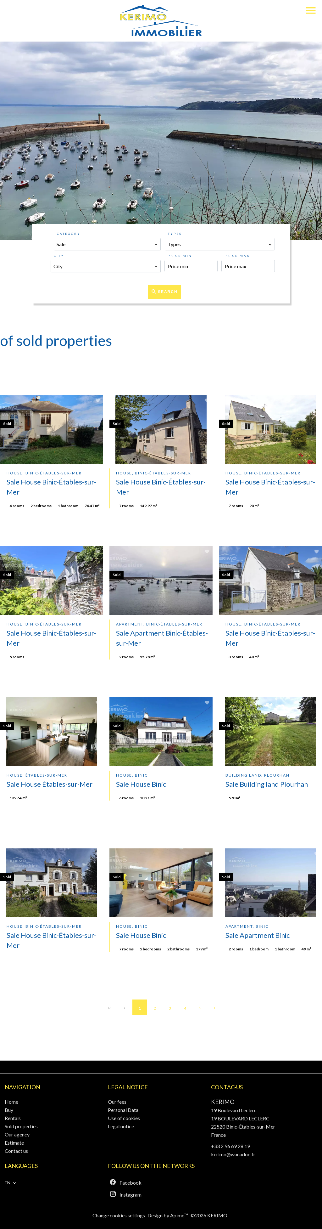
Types (175, 233)
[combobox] (107, 244)
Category (68, 233)
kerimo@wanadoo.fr (233, 1154)
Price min (180, 256)
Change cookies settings (118, 1215)
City (59, 256)
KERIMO (223, 1101)
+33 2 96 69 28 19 (230, 1146)
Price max (237, 256)
